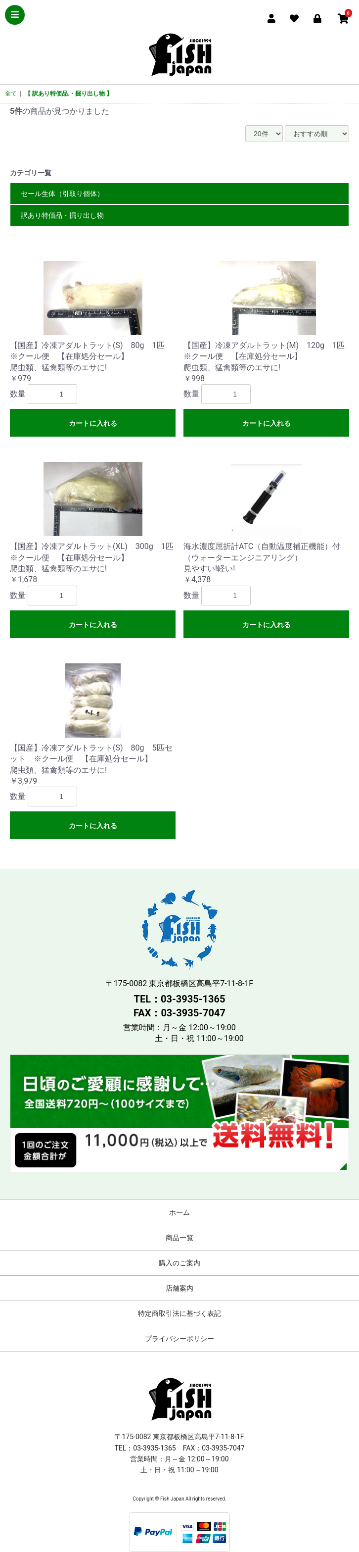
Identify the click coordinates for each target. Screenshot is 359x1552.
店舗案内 (179, 1288)
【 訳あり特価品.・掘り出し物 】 (68, 93)
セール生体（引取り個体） (62, 194)
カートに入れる (93, 423)
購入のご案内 (179, 1263)
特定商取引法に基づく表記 (179, 1313)
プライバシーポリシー (179, 1339)
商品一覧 (179, 1238)
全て (11, 93)
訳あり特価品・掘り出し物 (62, 215)
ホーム (179, 1212)
